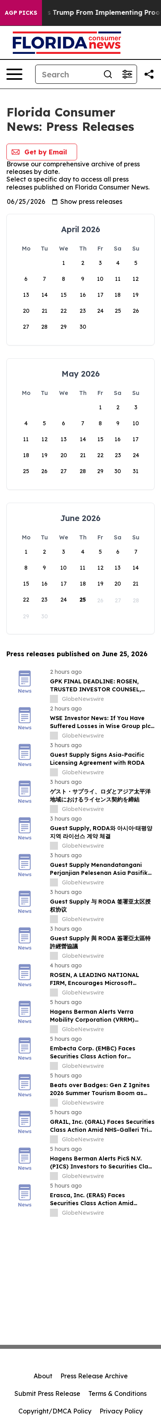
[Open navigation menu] (14, 74)
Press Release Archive (94, 1376)
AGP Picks (21, 12)
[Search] (67, 74)
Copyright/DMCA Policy (54, 1411)
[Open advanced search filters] (127, 74)
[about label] (54, 699)
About (43, 1376)
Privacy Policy (121, 1411)
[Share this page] (149, 74)
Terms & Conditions (117, 1393)
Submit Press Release (47, 1393)
